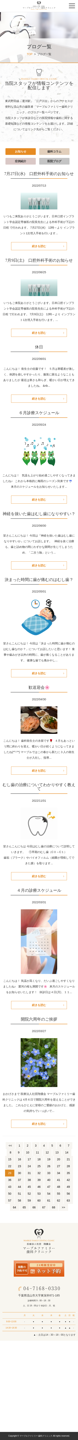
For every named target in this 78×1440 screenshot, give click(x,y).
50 (9, 1193)
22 (9, 1166)
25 (39, 1166)
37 (19, 1180)
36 (9, 1180)
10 (27, 1152)
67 (43, 1207)
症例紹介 (20, 161)
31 (29, 1173)
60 (39, 1200)
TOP (30, 54)
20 (58, 1159)
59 (29, 1200)
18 (39, 1159)
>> (63, 1207)
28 (68, 1166)
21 (68, 1159)
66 (34, 1207)
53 (39, 1193)
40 (49, 1180)
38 (29, 1180)
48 (58, 1186)
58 (19, 1200)
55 (58, 1193)
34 (58, 1173)
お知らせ (20, 151)
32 (39, 1173)
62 (58, 1200)
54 (49, 1193)
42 (68, 1180)
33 (49, 1173)
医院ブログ (54, 161)
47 (49, 1186)
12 (47, 1152)
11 (37, 1152)
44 (19, 1186)
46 (39, 1186)
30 (19, 1173)
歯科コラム (54, 151)
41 (58, 1180)
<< (10, 1145)
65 (24, 1207)
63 (68, 1200)
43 (9, 1186)
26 (49, 1166)
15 (9, 1159)
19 (49, 1159)
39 (39, 1180)
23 (19, 1166)
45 (29, 1186)
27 (58, 1166)
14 (67, 1152)
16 (19, 1159)
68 (53, 1207)
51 (19, 1193)
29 (9, 1173)
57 (9, 1200)
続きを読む (39, 246)
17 (29, 1159)
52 (29, 1193)
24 (29, 1166)
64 (14, 1207)
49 (68, 1186)
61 (49, 1200)
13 (57, 1152)
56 (68, 1193)
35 (68, 1173)
